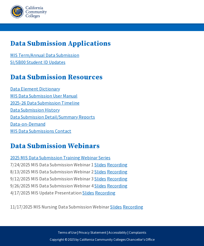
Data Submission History (35, 110)
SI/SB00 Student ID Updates (37, 62)
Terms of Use (67, 232)
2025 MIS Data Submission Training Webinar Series (60, 157)
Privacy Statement (92, 232)
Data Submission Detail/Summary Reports (52, 117)
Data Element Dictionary (35, 89)
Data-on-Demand (27, 124)
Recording (117, 165)
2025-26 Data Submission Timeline (44, 103)
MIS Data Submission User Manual (43, 96)
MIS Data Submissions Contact (40, 131)
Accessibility (117, 232)
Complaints (137, 232)
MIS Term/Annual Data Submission (44, 55)
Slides (100, 165)
